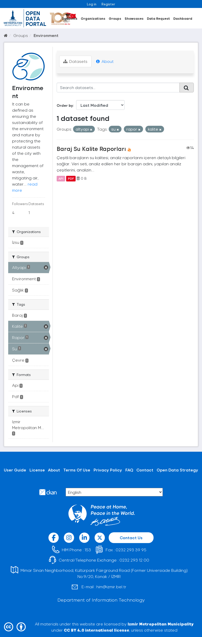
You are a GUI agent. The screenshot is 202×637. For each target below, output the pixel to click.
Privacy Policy (108, 469)
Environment (46, 35)
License (37, 469)
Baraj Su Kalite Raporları (91, 148)
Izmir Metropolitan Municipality (161, 623)
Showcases (134, 18)
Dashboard (182, 18)
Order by (65, 105)
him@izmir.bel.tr (111, 586)
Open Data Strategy (177, 469)
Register (108, 4)
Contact (144, 469)
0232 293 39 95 (131, 549)
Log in (91, 4)
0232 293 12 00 (134, 560)
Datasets (69, 18)
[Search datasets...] (118, 87)
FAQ (129, 469)
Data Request (158, 18)
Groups (115, 18)
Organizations (93, 18)
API (60, 178)
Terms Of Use (76, 469)
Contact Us (131, 537)
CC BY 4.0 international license (96, 630)
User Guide (15, 469)
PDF (71, 178)
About (105, 61)
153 (88, 549)
